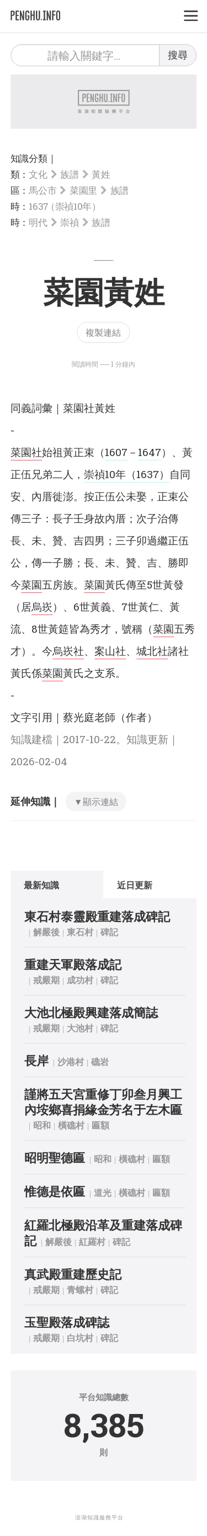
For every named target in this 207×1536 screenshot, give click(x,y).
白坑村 (80, 1337)
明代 (38, 222)
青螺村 (80, 1289)
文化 (38, 174)
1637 (63, 206)
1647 (149, 452)
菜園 (31, 584)
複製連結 (103, 332)
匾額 (100, 1125)
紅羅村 (92, 1241)
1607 (116, 452)
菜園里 (83, 190)
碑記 (109, 932)
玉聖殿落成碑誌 (66, 1322)
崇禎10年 (105, 474)
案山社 (110, 651)
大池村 (80, 1028)
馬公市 (42, 190)
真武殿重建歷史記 (72, 1274)
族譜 (69, 174)
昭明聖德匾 (54, 1158)
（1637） (147, 474)
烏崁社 (68, 651)
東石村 (80, 932)
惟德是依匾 (54, 1191)
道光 (103, 1192)
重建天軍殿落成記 (72, 964)
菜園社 (26, 452)
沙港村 (70, 1061)
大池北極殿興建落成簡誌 (91, 1012)
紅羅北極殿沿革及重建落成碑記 (103, 1232)
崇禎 (69, 222)
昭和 (42, 1125)
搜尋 (178, 54)
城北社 (152, 651)
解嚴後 (46, 932)
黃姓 (101, 174)
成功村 (80, 980)
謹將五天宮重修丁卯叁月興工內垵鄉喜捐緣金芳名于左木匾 (103, 1101)
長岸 (36, 1060)
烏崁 (41, 606)
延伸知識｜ (35, 801)
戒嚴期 (46, 980)
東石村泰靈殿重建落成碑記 (97, 916)
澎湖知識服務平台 (99, 1517)
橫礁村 (71, 1125)
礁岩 (100, 1061)
